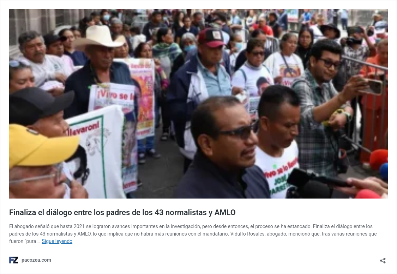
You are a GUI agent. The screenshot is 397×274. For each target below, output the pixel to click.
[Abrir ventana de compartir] (383, 258)
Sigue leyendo (57, 241)
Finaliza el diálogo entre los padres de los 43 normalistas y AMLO (122, 212)
